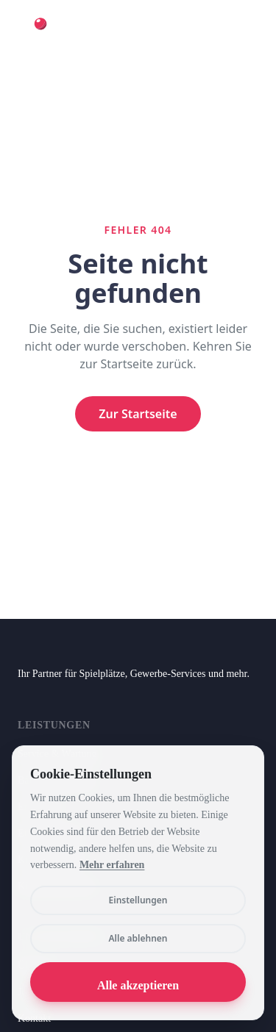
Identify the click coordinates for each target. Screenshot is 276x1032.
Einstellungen (138, 900)
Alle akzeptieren (138, 985)
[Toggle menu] (243, 32)
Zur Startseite (138, 414)
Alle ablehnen (138, 938)
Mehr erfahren (112, 864)
